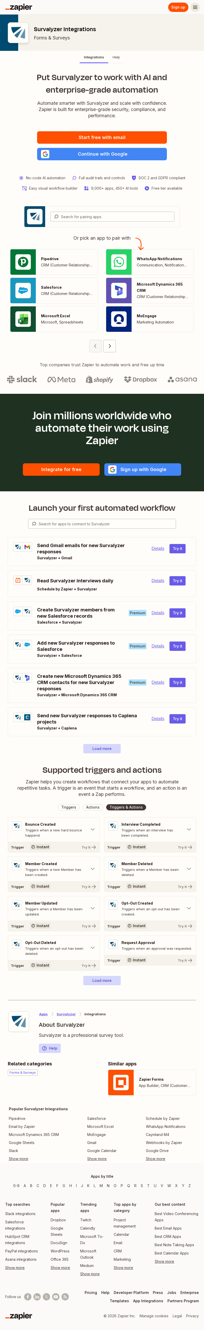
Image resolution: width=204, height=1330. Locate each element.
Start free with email (102, 137)
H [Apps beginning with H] (70, 1185)
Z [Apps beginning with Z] (189, 1185)
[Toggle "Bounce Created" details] (54, 829)
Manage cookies (154, 1316)
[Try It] (54, 847)
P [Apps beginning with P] (122, 1185)
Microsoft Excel (100, 1126)
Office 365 (60, 1259)
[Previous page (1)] (95, 346)
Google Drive (157, 1150)
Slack (13, 1150)
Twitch (85, 1220)
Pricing (91, 1292)
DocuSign (59, 1243)
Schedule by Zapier (163, 1118)
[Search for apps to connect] (107, 523)
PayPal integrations (21, 1251)
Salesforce (96, 1118)
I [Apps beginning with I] (76, 1185)
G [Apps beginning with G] (64, 1185)
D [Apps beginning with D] (44, 1185)
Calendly (87, 1228)
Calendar (121, 1234)
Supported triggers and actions (102, 770)
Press (158, 1292)
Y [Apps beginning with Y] (183, 1185)
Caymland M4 (157, 1134)
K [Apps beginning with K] (88, 1185)
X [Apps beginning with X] (176, 1185)
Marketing (122, 1259)
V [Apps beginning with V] (162, 1185)
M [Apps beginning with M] (101, 1185)
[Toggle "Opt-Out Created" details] (150, 908)
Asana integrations (21, 1259)
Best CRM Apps (168, 1236)
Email (118, 1243)
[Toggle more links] (38, 1159)
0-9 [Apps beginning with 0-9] (16, 1185)
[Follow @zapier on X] (46, 1296)
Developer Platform (131, 1292)
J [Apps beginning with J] (82, 1185)
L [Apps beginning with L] (95, 1185)
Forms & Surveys (52, 37)
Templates (119, 1301)
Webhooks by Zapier (164, 1142)
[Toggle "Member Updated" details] (54, 908)
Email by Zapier (22, 1126)
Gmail (91, 1142)
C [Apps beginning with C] (38, 1185)
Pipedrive (17, 1118)
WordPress (60, 1251)
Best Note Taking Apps (174, 1245)
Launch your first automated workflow (102, 508)
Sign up (178, 7)
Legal (177, 1316)
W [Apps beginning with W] (169, 1185)
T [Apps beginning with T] (148, 1185)
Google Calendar (102, 1150)
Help (49, 1048)
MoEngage (96, 1134)
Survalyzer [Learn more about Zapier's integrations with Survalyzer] (66, 1014)
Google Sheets (22, 1142)
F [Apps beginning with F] (57, 1185)
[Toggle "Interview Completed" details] (150, 829)
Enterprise (189, 1292)
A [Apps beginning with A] (25, 1185)
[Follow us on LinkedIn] (37, 1296)
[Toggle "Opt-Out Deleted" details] (54, 948)
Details (158, 548)
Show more (15, 1267)
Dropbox (58, 1220)
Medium (87, 1265)
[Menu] (195, 7)
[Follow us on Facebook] (27, 1296)
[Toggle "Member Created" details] (54, 869)
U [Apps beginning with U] (155, 1185)
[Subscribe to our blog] (65, 1296)
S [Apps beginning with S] (142, 1185)
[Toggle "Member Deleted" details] (150, 869)
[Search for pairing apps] (117, 216)
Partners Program (183, 1301)
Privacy (192, 1316)
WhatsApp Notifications (166, 1126)
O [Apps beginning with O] (115, 1185)
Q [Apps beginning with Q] (128, 1185)
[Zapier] (18, 7)
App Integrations (148, 1301)
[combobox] (112, 217)
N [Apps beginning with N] (108, 1185)
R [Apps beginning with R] (135, 1185)
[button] (102, 154)
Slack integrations (20, 1213)
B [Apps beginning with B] (31, 1185)
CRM (118, 1251)
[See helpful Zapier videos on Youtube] (55, 1296)
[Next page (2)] (109, 346)
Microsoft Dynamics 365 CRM (34, 1134)
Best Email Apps (168, 1228)
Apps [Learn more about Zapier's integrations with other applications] (43, 1014)
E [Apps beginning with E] (51, 1185)
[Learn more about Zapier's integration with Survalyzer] (18, 1021)
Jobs (171, 1292)
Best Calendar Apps (172, 1253)
